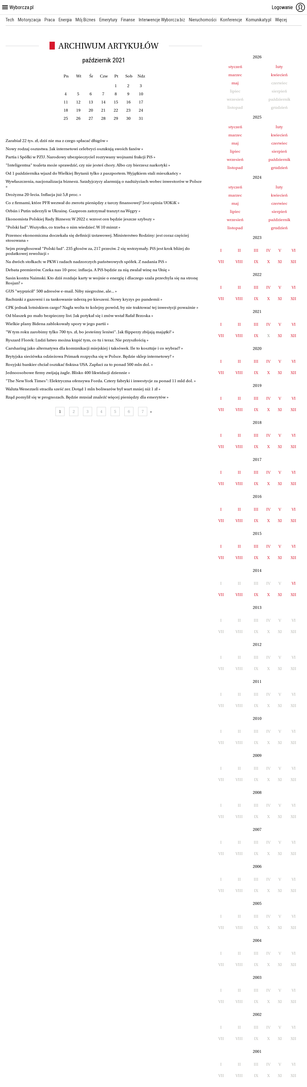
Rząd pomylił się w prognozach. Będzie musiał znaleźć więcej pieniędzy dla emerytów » (87, 397)
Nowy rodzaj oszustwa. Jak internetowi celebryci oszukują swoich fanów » (74, 148)
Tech (10, 20)
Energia (65, 20)
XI (280, 261)
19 (78, 110)
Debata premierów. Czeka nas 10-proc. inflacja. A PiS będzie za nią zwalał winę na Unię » (88, 269)
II (239, 250)
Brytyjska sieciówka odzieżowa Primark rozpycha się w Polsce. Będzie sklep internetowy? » (90, 356)
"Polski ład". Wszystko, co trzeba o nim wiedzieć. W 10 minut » (63, 227)
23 (128, 110)
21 (103, 110)
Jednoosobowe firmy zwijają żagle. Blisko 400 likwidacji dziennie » (68, 372)
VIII (239, 261)
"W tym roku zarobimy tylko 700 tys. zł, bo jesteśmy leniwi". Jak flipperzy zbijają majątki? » (90, 332)
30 (128, 118)
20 (91, 110)
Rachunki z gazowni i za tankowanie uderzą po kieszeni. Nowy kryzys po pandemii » (84, 299)
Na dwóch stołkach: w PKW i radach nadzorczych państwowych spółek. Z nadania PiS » (86, 261)
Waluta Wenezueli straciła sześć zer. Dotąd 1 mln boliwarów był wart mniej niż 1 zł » (83, 389)
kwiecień (279, 74)
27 (91, 118)
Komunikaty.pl (258, 20)
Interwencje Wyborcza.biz (162, 20)
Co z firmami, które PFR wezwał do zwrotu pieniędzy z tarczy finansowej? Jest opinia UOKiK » (93, 202)
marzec (235, 74)
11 (66, 102)
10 (141, 94)
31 (141, 118)
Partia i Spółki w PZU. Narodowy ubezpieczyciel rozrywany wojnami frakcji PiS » (80, 157)
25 (66, 118)
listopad (235, 167)
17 (141, 102)
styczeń (235, 66)
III (256, 250)
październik (279, 159)
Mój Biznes (85, 20)
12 (78, 102)
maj (235, 83)
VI (294, 250)
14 (103, 102)
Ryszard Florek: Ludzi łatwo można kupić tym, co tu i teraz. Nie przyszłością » (77, 340)
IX (256, 261)
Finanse (128, 20)
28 (103, 118)
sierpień (279, 151)
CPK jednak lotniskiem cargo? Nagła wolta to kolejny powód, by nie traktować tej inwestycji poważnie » (102, 307)
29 (116, 118)
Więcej (281, 20)
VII (221, 261)
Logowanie (288, 7)
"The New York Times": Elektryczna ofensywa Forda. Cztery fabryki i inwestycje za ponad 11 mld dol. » (101, 380)
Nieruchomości (202, 20)
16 (128, 102)
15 (116, 102)
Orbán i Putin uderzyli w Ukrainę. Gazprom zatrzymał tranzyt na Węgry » (73, 210)
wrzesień (235, 159)
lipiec (235, 151)
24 (141, 110)
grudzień (279, 167)
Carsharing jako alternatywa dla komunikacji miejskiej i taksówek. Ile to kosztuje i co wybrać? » (94, 348)
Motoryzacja (29, 20)
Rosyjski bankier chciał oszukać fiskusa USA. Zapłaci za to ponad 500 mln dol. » (79, 364)
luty (279, 66)
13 (91, 102)
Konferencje (231, 20)
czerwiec (279, 143)
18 (66, 110)
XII (293, 261)
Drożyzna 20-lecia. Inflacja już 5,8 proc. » (43, 194)
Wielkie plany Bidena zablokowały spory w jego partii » (57, 323)
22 (116, 110)
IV (268, 250)
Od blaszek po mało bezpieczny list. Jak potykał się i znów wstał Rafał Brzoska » (79, 315)
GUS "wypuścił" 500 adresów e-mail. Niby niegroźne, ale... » (61, 291)
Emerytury (108, 20)
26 (78, 118)
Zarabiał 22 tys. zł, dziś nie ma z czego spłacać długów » (57, 140)
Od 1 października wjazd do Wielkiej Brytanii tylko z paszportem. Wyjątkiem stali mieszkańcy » (93, 173)
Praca (49, 20)
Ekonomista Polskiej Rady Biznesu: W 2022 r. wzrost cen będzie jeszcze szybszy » (80, 219)
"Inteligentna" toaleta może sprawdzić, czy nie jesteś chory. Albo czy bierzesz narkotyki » (88, 165)
